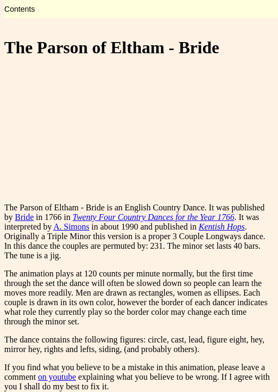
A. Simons (71, 226)
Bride (24, 217)
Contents (19, 9)
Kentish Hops (222, 226)
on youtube (57, 376)
